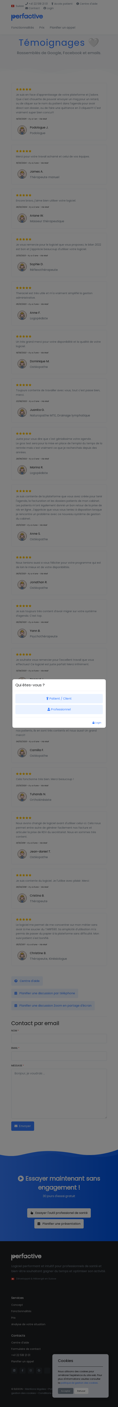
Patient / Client (59, 698)
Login (96, 722)
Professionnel (59, 709)
